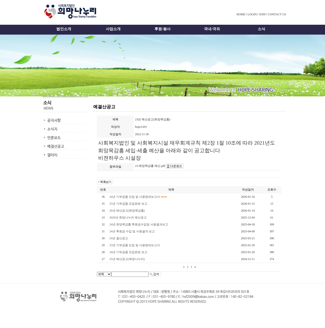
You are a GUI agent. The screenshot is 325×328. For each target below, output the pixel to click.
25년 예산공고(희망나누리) (127, 259)
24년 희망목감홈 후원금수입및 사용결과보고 (138, 224)
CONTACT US (277, 14)
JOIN (262, 14)
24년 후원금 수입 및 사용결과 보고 (132, 231)
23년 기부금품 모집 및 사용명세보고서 (134, 245)
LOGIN (252, 14)
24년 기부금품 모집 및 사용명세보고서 (138, 196)
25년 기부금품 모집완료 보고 (128, 203)
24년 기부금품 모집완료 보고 (128, 252)
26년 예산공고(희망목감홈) (127, 210)
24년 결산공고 (118, 238)
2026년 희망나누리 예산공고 (128, 217)
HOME (241, 14)
